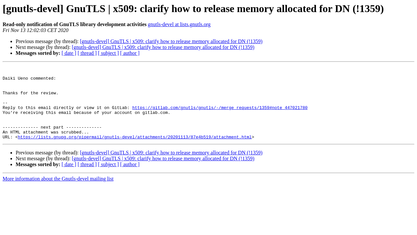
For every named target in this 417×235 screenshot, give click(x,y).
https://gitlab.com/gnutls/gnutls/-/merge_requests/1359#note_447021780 (220, 116)
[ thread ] (87, 53)
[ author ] (130, 53)
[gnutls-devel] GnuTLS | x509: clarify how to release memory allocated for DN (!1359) (171, 41)
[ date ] (69, 53)
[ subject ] (108, 53)
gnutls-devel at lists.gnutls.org (179, 24)
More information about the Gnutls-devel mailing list (58, 193)
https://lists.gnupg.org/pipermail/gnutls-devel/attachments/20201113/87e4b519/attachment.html (135, 151)
